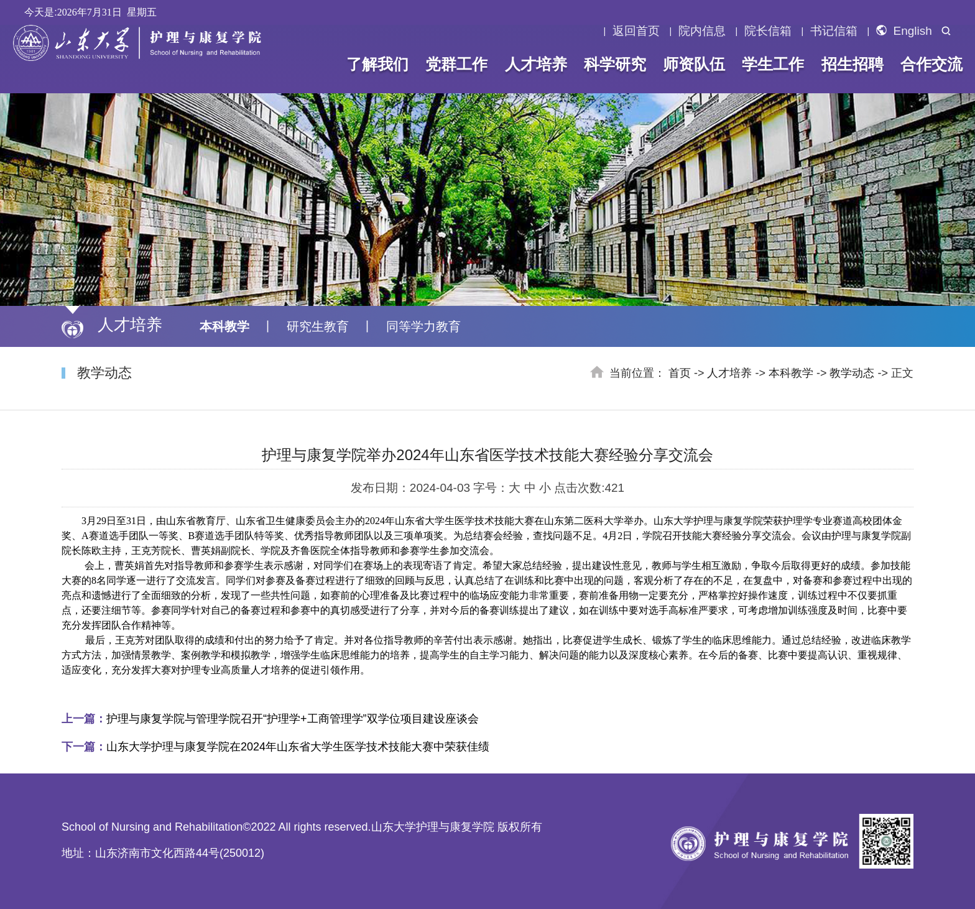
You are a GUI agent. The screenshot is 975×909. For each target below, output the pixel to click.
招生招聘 (852, 64)
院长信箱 (768, 31)
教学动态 (851, 373)
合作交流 (931, 64)
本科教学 (224, 326)
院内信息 (702, 31)
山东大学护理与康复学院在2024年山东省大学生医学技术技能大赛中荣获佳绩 (275, 747)
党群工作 (456, 64)
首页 (679, 373)
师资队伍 (694, 64)
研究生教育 (318, 326)
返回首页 (636, 31)
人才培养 (535, 64)
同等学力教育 (423, 326)
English (903, 31)
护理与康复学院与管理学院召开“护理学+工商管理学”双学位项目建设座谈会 (270, 719)
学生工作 (773, 64)
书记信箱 (833, 31)
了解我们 (377, 64)
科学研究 (615, 64)
